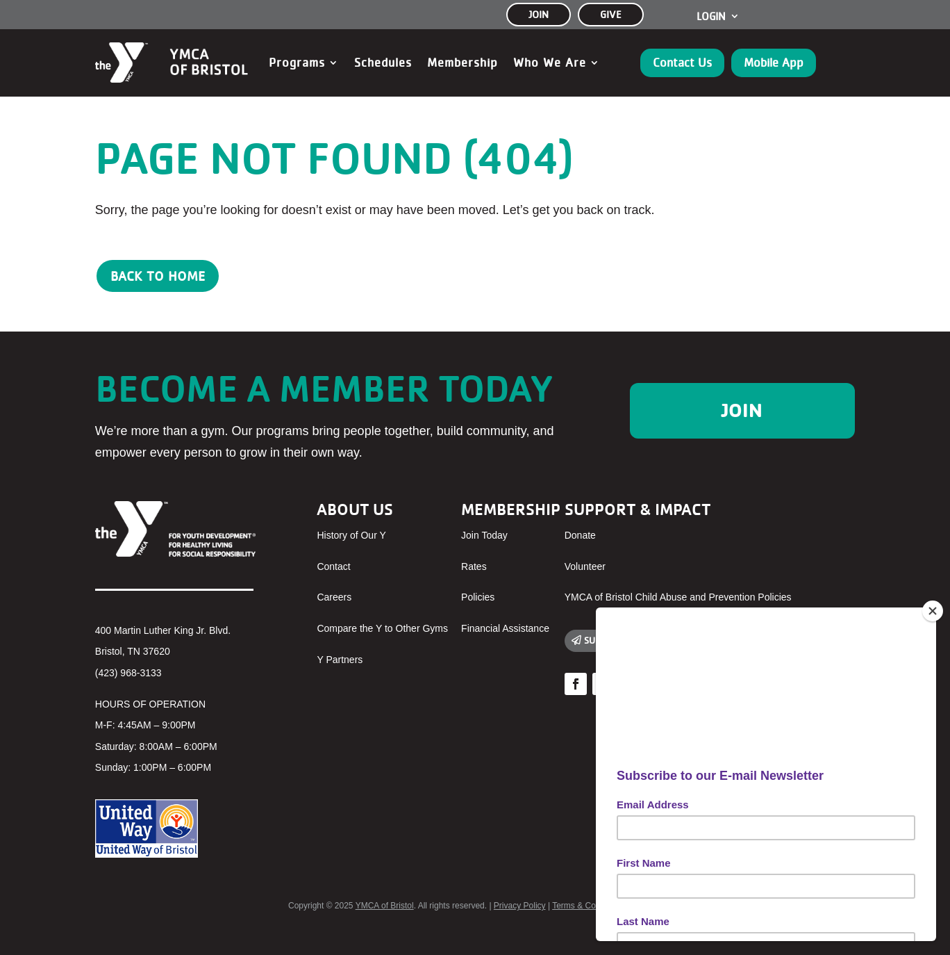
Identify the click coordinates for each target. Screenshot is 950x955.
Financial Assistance (505, 628)
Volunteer (585, 566)
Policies (477, 597)
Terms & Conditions (588, 906)
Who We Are (549, 63)
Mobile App (773, 63)
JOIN (538, 14)
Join (742, 410)
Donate (580, 535)
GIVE (611, 14)
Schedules (383, 63)
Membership (462, 63)
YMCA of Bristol (385, 906)
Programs (297, 63)
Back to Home (157, 276)
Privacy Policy (520, 906)
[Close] (932, 611)
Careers (334, 597)
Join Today (484, 535)
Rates (474, 566)
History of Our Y (351, 535)
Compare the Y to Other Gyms (382, 628)
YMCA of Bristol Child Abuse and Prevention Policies (678, 597)
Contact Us (682, 63)
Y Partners (339, 659)
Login (711, 16)
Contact (333, 566)
